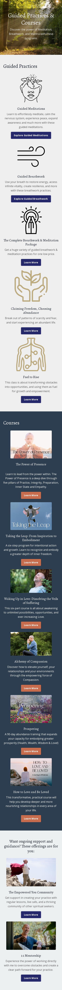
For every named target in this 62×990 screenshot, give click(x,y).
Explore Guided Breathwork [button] (31, 198)
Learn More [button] (31, 262)
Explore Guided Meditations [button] (31, 135)
